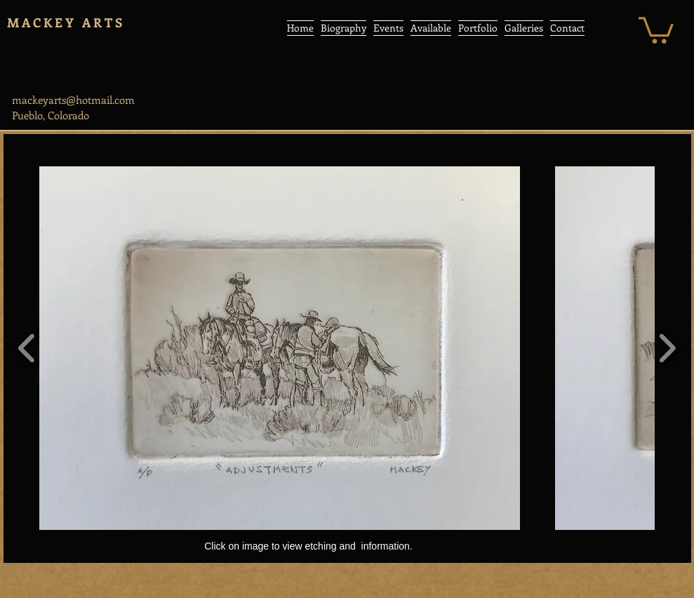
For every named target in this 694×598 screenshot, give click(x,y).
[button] (656, 29)
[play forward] (667, 348)
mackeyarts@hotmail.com (73, 100)
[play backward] (27, 348)
